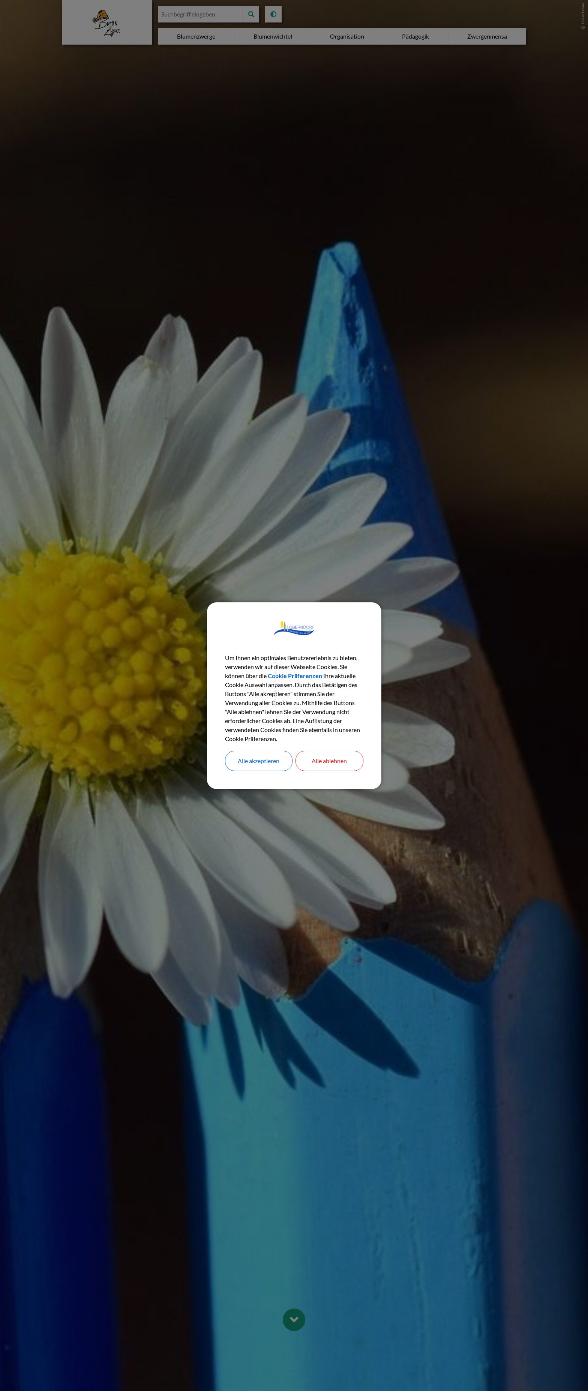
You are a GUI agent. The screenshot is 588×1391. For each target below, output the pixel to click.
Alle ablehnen (329, 760)
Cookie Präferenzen (295, 675)
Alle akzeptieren (258, 760)
